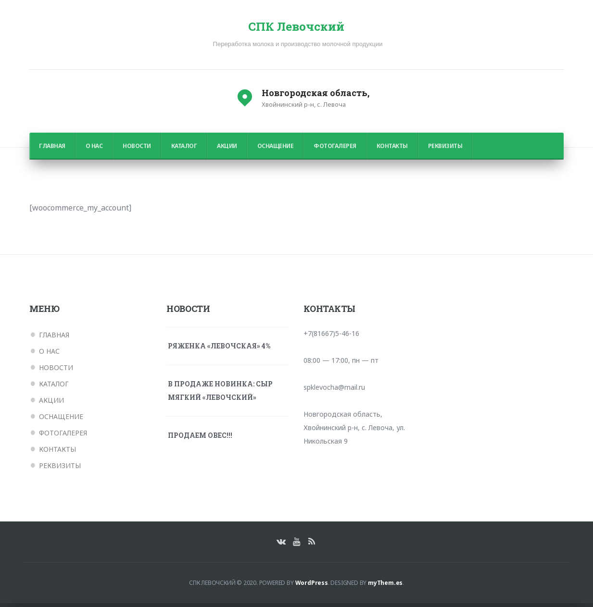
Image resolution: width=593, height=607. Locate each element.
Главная (52, 150)
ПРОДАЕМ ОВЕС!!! (200, 439)
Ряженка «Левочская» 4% (219, 349)
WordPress (311, 586)
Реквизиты (445, 150)
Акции (227, 150)
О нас (94, 150)
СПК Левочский (296, 28)
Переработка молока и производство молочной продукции (298, 47)
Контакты (392, 150)
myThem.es (385, 586)
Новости (137, 150)
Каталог (184, 150)
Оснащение (275, 150)
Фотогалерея (335, 150)
